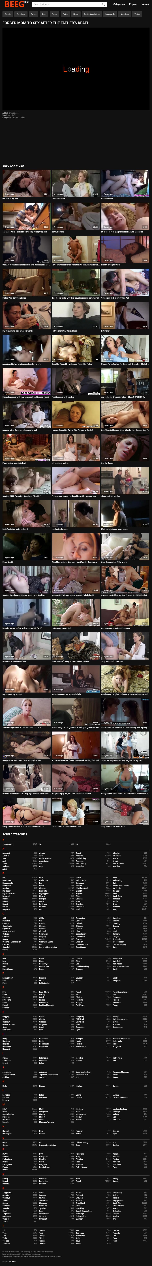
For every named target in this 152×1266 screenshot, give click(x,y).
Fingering (116, 997)
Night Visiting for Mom (110, 265)
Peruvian (116, 1156)
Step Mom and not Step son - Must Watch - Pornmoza (74, 562)
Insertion (79, 1058)
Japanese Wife (82, 1075)
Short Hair (43, 1200)
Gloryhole (80, 1022)
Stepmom (6, 1214)
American (125, 14)
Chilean (42, 926)
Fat (77, 995)
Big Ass (42, 888)
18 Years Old (7, 844)
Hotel (115, 1044)
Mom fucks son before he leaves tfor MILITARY (22, 628)
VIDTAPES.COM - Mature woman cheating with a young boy (125, 727)
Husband (6, 1049)
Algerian (5, 856)
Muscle (5, 1122)
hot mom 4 (105, 331)
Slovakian (43, 1203)
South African (118, 1206)
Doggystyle (110, 14)
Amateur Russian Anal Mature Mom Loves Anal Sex (23, 595)
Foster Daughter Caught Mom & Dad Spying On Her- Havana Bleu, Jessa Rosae (76, 727)
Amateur (79, 856)
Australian (80, 866)
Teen (44, 14)
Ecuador (42, 978)
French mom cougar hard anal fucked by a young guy (74, 496)
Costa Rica (80, 937)
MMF (41, 1109)
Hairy (4, 1039)
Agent (78, 853)
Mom (23, 117)
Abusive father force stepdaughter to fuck (19, 430)
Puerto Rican (44, 1167)
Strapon (116, 1214)
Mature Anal (81, 1114)
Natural (5, 1131)
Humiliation (81, 1046)
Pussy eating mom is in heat (14, 463)
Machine (79, 1109)
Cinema (42, 929)
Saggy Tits (6, 1193)
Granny (5, 1027)
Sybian (5, 1221)
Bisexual (6, 896)
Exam (4, 983)
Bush (78, 909)
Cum (41, 944)
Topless (5, 1241)
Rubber (116, 1181)
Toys (78, 1241)
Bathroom (6, 886)
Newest (145, 4)
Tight (4, 1238)
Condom (116, 934)
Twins (33, 14)
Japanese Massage (121, 1072)
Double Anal (44, 966)
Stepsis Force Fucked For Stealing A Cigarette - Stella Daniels (125, 364)
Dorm (4, 966)
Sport (4, 1211)
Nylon (75, 14)
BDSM (78, 878)
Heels (41, 1041)
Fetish (41, 997)
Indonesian (43, 1058)
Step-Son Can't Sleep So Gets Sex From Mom (70, 661)
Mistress (6, 1119)
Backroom (43, 880)
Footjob (79, 1002)
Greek (41, 1027)
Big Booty (6, 891)
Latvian (116, 1095)
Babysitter (6, 880)
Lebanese (43, 1098)
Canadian (6, 921)
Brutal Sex (80, 907)
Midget (42, 1117)
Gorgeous (43, 1024)
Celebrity (79, 923)
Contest (5, 937)
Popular (133, 4)
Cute (114, 947)
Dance (41, 959)
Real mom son (107, 199)
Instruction (117, 1058)
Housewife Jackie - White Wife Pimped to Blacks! (72, 430)
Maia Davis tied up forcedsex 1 (15, 529)
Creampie (117, 939)
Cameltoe (116, 918)
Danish (79, 959)
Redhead (42, 1178)
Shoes (5, 1200)
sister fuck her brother (110, 496)
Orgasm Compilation (47, 1145)
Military (79, 1117)
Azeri (4, 869)
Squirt (41, 1211)
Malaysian (43, 1112)
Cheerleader (7, 926)
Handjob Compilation (121, 1039)
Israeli (5, 1063)
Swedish (6, 1219)
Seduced (42, 1195)
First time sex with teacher (63, 397)
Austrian (116, 866)
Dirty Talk (116, 961)
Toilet (78, 1238)
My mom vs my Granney (12, 694)
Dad (4, 959)
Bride (115, 904)
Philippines (7, 1159)
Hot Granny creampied (61, 628)
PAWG (5, 1154)
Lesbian (79, 1098)
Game (41, 1017)
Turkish (42, 1243)
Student (42, 1216)
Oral (114, 1142)
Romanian (43, 1181)
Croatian (79, 942)
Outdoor (116, 1145)
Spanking (80, 1208)
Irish (114, 1061)
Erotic (41, 980)
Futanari (5, 1008)
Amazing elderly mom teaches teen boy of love (21, 364)
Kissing (42, 1086)
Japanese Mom (8, 1075)
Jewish (42, 1077)
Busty (115, 909)
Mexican (6, 1117)
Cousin (42, 939)
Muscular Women (46, 1122)
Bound (5, 904)
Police (5, 1162)
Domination (117, 964)
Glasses (42, 1022)
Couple (5, 939)
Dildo (78, 961)
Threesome (80, 1236)
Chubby (116, 926)
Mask (78, 1112)
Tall (3, 1230)
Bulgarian (6, 909)
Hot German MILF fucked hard (64, 331)
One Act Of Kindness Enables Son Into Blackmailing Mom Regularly (26, 265)
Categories (119, 4)
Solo (78, 1206)
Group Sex (80, 1027)
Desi (4, 961)
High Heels (117, 1041)
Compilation (81, 934)
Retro (65, 14)
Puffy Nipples (81, 1167)
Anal (4, 858)
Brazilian (79, 904)
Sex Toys (6, 1198)
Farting (42, 995)
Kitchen (79, 1086)
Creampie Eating (46, 942)
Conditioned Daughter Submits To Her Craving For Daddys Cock (125, 694)
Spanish (42, 1208)
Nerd (41, 1131)
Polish (41, 1162)
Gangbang (21, 14)
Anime (115, 858)
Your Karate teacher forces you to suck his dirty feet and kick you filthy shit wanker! (76, 760)
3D (40, 844)
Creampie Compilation (11, 942)
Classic (8, 14)
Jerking (5, 1077)
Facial (78, 992)
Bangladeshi (7, 883)
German (5, 1019)
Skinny (5, 1203)
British (5, 907)
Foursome (117, 1002)
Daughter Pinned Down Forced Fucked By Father (72, 364)
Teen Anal (80, 1233)
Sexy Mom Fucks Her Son (112, 661)
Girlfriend (80, 1019)
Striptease (6, 1216)
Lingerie (5, 1100)
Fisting (42, 1000)
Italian (41, 1063)
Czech (5, 950)
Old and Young (82, 1142)
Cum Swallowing (119, 944)
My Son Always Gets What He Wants (17, 331)
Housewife (6, 1046)
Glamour (6, 1022)
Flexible (116, 1000)
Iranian (79, 1061)
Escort (78, 980)
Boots (41, 901)
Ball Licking (81, 880)
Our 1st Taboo (107, 463)
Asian (4, 864)
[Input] (69, 4)
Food (4, 1002)
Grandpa (116, 1024)
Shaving (79, 1198)
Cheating (116, 923)
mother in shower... (60, 529)
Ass (40, 864)
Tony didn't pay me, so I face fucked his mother (71, 794)
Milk (114, 1117)
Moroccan (117, 1119)
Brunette (42, 907)
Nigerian (79, 1131)
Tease (4, 1233)
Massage (116, 1112)
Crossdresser (118, 942)
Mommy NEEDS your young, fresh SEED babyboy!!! (73, 595)
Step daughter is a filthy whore (114, 562)
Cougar (116, 937)
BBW (41, 878)
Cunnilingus (81, 947)
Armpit (115, 861)
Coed (115, 931)
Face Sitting (44, 992)
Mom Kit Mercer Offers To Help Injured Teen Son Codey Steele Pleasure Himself (26, 794)
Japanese (43, 1072)
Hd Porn (12, 1262)
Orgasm (5, 1145)
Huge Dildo (43, 1046)
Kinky (4, 1086)
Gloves (115, 1022)
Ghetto (42, 1019)
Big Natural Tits (8, 893)
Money (78, 1119)
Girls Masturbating (120, 1019)
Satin (41, 1193)
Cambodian (80, 918)
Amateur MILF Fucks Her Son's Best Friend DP (21, 496)
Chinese (79, 926)
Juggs (115, 1077)
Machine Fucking (120, 1109)
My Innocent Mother (60, 463)
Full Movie (80, 1005)
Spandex (6, 1208)
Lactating (6, 1095)
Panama (116, 1154)
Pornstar (116, 1162)
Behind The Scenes (120, 886)
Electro (115, 978)
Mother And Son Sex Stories (14, 298)
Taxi (77, 1230)
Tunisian (6, 1243)
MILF (4, 1109)
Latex (41, 1095)
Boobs (5, 901)
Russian (42, 1184)
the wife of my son (10, 199)
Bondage (116, 899)
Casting (116, 921)
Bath (114, 883)
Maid (4, 1112)
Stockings (80, 1214)
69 (77, 844)
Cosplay (42, 937)
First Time (6, 1000)
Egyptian (79, 978)
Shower (79, 1200)
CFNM (41, 918)
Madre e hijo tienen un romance (114, 529)
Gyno (78, 1030)
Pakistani (80, 1154)
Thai (4, 1236)
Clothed (42, 931)
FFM (4, 992)
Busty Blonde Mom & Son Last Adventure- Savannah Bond (125, 794)
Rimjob (5, 1181)
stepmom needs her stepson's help (66, 694)
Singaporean (118, 1200)
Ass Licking (81, 864)
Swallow (116, 1216)
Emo (4, 980)
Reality (5, 1178)
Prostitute (117, 1164)
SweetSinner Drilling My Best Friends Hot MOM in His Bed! (125, 595)
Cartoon (79, 921)
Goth (78, 1024)
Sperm (115, 1208)
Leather (5, 1098)
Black (78, 896)
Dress (41, 969)
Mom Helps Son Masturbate (14, 661)
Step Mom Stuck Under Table (113, 826)
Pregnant (43, 1164)
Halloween (43, 1039)
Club (78, 931)
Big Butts (43, 891)
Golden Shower (8, 1024)
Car (40, 921)
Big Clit (79, 891)
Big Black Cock (82, 888)
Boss (78, 901)
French (5, 1005)
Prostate (79, 1164)
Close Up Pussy (8, 931)
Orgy (78, 1145)
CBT (4, 918)
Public (5, 1167)
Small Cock (80, 1203)
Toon (115, 1238)
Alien (41, 856)
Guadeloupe (117, 1027)
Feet (114, 995)
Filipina (79, 997)
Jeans (115, 1075)
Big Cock (116, 891)
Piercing (79, 1159)
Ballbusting (117, 880)
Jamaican (6, 1072)
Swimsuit (43, 1219)
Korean (115, 1086)
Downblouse (7, 969)
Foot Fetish (43, 1002)
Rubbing (5, 1184)
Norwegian (6, 1134)
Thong (42, 1236)
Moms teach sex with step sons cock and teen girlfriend (25, 397)
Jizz (77, 1077)
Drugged (79, 969)
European (116, 980)
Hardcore (6, 1041)
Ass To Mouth (118, 864)
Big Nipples (44, 893)
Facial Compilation (92, 14)
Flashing (79, 1000)
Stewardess (44, 1214)
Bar (40, 883)
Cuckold (5, 944)
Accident (6, 853)
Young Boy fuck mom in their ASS (115, 298)
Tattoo (137, 14)
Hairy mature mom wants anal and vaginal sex (21, 760)
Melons (116, 1114)
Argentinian (44, 861)
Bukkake (116, 907)
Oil (40, 1142)
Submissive (81, 1216)
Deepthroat (117, 959)
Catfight (5, 923)
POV (41, 1154)
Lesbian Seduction (120, 1098)
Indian (5, 1058)
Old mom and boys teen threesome (115, 628)
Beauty (79, 886)
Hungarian (117, 1046)
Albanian (116, 853)
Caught (42, 923)
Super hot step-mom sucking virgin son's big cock (122, 760)
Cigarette (6, 929)
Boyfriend (43, 904)
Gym (41, 1030)
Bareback (80, 883)
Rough (78, 1181)
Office (4, 1142)
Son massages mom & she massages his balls (21, 727)
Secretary (6, 1195)
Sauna (54, 14)
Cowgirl (79, 939)
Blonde (5, 899)
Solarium (43, 1206)
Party (78, 1156)
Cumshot (6, 947)
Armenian (80, 861)
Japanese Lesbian (83, 1072)
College (5, 934)
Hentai (78, 1041)
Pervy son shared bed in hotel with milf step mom (23, 826)
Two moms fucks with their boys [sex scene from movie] (75, 298)
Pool (78, 1162)
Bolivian (79, 899)
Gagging (5, 1017)
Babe (115, 878)
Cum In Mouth (82, 944)
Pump (115, 1167)
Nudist (42, 1134)
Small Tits (117, 1203)
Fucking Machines (46, 1005)
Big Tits (79, 893)
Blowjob (42, 899)
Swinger (79, 1219)
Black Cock (117, 896)
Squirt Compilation (84, 1211)
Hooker (16, 117)
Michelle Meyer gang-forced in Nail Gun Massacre (122, 232)
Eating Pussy (7, 978)
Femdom (6, 997)
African (42, 853)
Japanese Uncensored (48, 1075)
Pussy (5, 1170)
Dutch (115, 969)
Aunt (41, 866)
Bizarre (42, 896)
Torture (42, 1241)
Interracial (6, 1061)
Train (115, 1241)
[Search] (103, 4)
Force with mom (58, 199)
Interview (43, 1061)
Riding (115, 1178)
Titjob (41, 1238)
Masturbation (8, 1114)
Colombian (43, 934)
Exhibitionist (44, 983)
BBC (4, 878)
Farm (4, 995)
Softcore (6, 1206)
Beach (41, 886)
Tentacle (116, 1233)
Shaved (42, 1198)
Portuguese (7, 1164)
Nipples (116, 1131)
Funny (115, 1005)
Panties (5, 1156)
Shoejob (116, 1198)
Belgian (5, 888)
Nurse (78, 1134)
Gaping (115, 1017)
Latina (78, 1095)
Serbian (116, 1195)
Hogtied (5, 1044)
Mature (42, 1114)
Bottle (115, 901)
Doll (77, 964)
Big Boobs (117, 888)
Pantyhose (43, 1156)
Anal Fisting (81, 858)
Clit (114, 929)
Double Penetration (120, 966)
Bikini (115, 893)
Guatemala (6, 1030)
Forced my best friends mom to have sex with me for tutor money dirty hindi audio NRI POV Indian (76, 265)
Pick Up (42, 1159)
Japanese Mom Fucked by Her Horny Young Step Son (24, 232)
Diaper (42, 961)
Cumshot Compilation (48, 947)
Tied (114, 1236)
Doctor (5, 964)
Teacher (116, 1230)
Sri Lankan (117, 1211)
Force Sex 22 (7, 562)
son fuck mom (58, 232)
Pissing (116, 1159)
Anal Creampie (45, 858)
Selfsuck (79, 1195)
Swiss (115, 1219)
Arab (4, 861)
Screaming (117, 1193)
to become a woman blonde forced (66, 826)
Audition (5, 866)
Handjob (79, 1039)
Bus (40, 909)
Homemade (44, 1044)
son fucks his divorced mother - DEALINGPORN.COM (123, 397)
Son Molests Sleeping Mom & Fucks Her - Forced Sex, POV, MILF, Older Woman (125, 430)
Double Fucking (82, 966)
